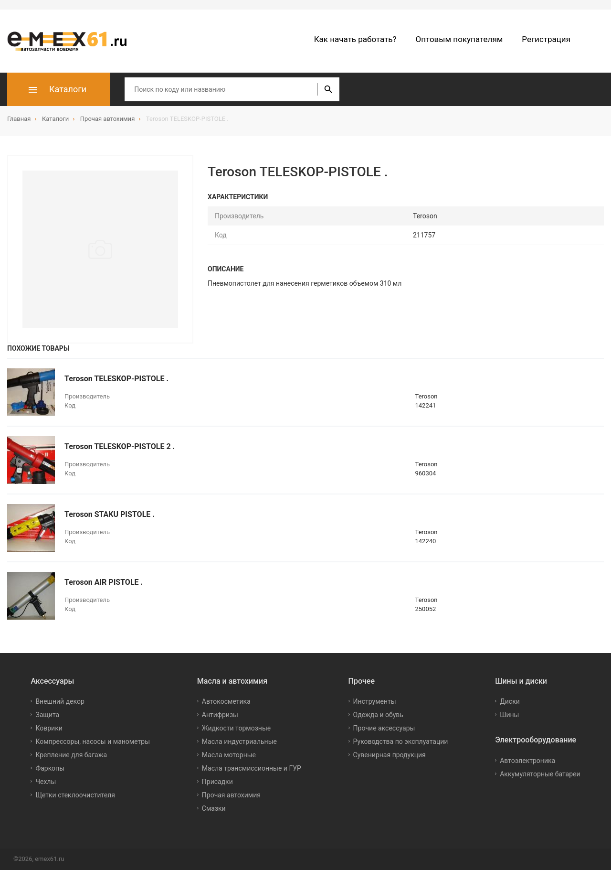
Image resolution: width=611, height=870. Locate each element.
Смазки (214, 808)
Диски (510, 701)
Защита (47, 715)
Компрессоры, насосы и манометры (92, 741)
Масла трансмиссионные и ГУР (251, 768)
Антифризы (220, 715)
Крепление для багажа (71, 755)
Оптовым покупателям (459, 39)
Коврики (48, 728)
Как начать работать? (355, 39)
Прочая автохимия (231, 795)
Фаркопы (49, 768)
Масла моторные (229, 755)
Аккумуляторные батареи (540, 774)
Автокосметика (226, 701)
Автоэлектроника (527, 760)
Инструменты (374, 701)
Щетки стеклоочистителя (75, 795)
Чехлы (45, 781)
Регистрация (546, 39)
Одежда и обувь (378, 715)
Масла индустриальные (239, 741)
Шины (509, 715)
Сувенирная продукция (389, 755)
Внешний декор (59, 701)
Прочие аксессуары (384, 728)
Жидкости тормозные (236, 728)
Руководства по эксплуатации (400, 741)
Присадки (217, 781)
